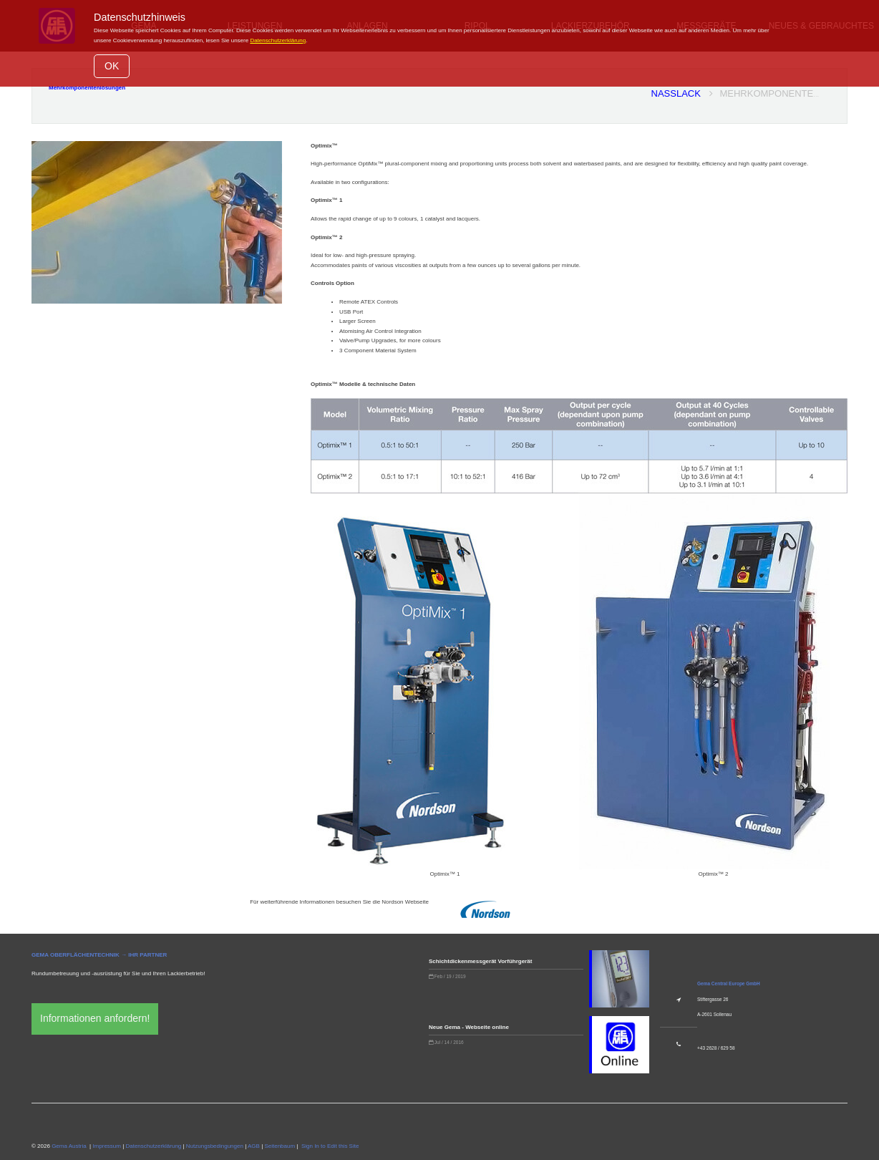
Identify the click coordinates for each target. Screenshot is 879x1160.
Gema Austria (69, 1146)
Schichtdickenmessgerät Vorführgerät (480, 961)
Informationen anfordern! (95, 1018)
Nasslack (682, 93)
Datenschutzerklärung (278, 40)
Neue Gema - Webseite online (469, 1027)
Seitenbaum (279, 1146)
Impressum (106, 1146)
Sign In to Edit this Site (329, 1146)
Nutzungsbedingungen (214, 1146)
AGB (254, 1146)
